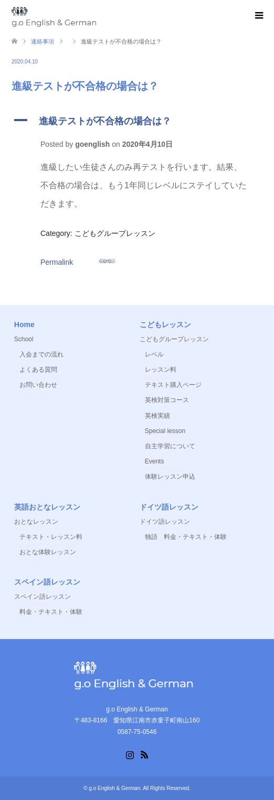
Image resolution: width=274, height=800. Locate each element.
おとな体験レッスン (47, 552)
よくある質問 (38, 369)
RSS (144, 754)
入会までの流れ (41, 354)
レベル (154, 354)
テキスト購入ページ (173, 384)
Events (154, 461)
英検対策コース (167, 400)
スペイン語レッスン (42, 596)
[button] (137, 121)
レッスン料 (160, 369)
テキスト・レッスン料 (50, 536)
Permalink (77, 259)
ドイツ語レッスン (165, 521)
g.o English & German (114, 788)
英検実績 (157, 415)
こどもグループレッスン (174, 339)
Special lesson (165, 431)
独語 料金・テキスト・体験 (186, 536)
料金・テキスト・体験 (50, 611)
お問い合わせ (38, 384)
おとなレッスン (36, 521)
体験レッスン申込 (170, 476)
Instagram (129, 754)
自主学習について (170, 446)
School (24, 339)
